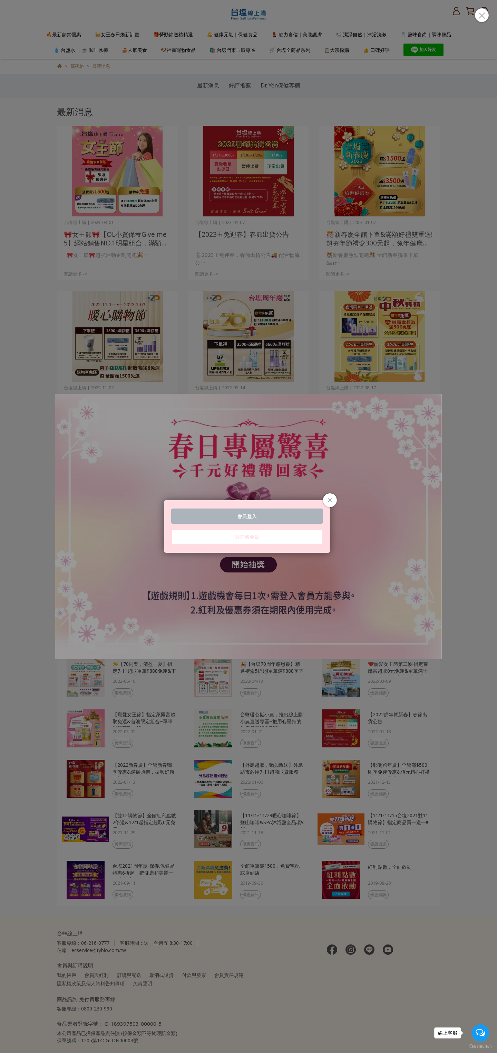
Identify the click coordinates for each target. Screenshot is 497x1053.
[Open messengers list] (480, 1033)
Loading (248, 526)
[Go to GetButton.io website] (480, 1046)
